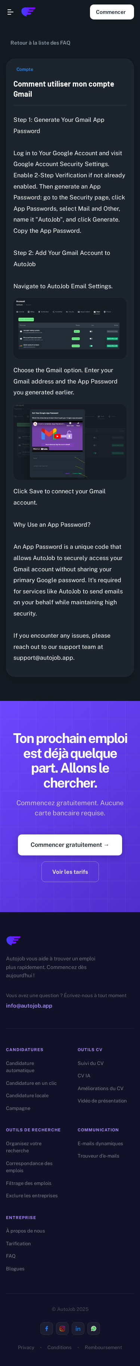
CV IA (84, 1075)
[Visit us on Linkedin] (78, 1328)
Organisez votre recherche (23, 1147)
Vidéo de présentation (102, 1101)
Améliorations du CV (101, 1088)
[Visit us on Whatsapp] (93, 1328)
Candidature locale (27, 1095)
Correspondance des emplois (29, 1167)
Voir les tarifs (70, 872)
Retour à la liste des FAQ (40, 42)
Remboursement (103, 1347)
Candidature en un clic (31, 1083)
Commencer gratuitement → (70, 844)
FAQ (11, 1256)
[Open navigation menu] (10, 11)
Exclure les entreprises (32, 1195)
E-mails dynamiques (100, 1143)
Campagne (18, 1108)
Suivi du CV (91, 1063)
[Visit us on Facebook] (46, 1328)
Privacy (26, 1347)
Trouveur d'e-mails (98, 1156)
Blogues (15, 1269)
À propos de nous (25, 1231)
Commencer (112, 11)
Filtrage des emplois (29, 1183)
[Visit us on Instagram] (62, 1328)
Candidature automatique (20, 1067)
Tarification (18, 1243)
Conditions (59, 1347)
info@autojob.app (29, 1005)
